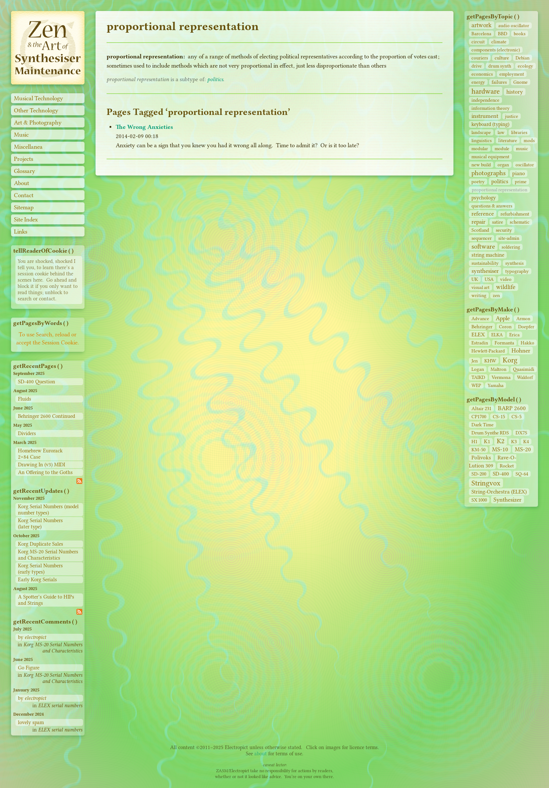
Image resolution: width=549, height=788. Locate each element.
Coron (505, 326)
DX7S (521, 432)
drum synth (499, 66)
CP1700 (478, 416)
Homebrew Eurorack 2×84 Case (40, 454)
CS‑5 (516, 416)
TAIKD (478, 377)
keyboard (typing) (490, 124)
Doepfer (526, 326)
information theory (490, 108)
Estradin (479, 343)
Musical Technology (38, 98)
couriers (479, 58)
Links (20, 231)
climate (498, 41)
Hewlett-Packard (488, 351)
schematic (520, 222)
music (522, 148)
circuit (478, 41)
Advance (480, 318)
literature (507, 140)
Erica (514, 334)
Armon (523, 318)
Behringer (481, 326)
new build (481, 164)
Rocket (507, 466)
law (501, 132)
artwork (481, 25)
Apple (503, 318)
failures (499, 82)
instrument (484, 115)
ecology (525, 66)
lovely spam (31, 722)
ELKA (497, 334)
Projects (23, 158)
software (483, 246)
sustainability (485, 263)
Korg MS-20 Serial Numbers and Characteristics (48, 555)
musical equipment (490, 156)
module (502, 148)
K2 (501, 441)
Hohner (521, 350)
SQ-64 (522, 474)
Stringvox (485, 483)
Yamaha (495, 385)
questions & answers (491, 206)
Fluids (24, 399)
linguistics (481, 140)
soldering (511, 247)
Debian (523, 58)
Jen (474, 361)
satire (497, 222)
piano (518, 173)
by (32, 637)
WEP (476, 385)
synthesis (514, 263)
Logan (477, 369)
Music (21, 134)
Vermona (501, 377)
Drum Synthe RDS (490, 432)
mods (529, 140)
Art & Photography (38, 122)
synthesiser (485, 270)
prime (521, 181)
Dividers (27, 433)
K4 (526, 441)
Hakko (527, 343)
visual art (480, 287)
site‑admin (508, 238)
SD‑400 (501, 474)
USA (489, 279)
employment (511, 74)
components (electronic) (495, 50)
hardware (485, 91)
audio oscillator (513, 25)
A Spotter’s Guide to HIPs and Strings (46, 600)
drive (476, 66)
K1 (487, 441)
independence (485, 100)
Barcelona (481, 33)
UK (474, 279)
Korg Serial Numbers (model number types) (48, 509)
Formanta (504, 343)
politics (499, 181)
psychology (483, 198)
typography (517, 271)
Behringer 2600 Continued (46, 416)
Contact (23, 195)
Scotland (480, 230)
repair (478, 221)
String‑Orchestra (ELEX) (499, 492)
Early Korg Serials (37, 579)
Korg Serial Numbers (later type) (40, 523)
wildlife (506, 286)
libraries (519, 132)
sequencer (481, 238)
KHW (490, 361)
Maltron (498, 369)
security (504, 230)
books (519, 33)
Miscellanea (28, 146)
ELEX (478, 334)
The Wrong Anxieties (144, 126)
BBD (502, 33)
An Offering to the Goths (45, 472)
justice (511, 116)
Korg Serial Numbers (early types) (40, 569)
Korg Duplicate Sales (40, 544)
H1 (474, 441)
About (21, 183)
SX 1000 (479, 500)
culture (502, 58)
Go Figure (28, 668)
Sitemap (24, 207)
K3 (514, 441)
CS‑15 (499, 416)
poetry (478, 181)
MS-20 (523, 449)
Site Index (26, 219)
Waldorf (525, 377)
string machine (487, 255)
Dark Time (482, 424)
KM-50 (478, 449)
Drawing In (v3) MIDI (41, 465)
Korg (510, 360)
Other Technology (36, 110)
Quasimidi (523, 369)
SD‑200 (478, 474)
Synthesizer (507, 499)
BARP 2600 (512, 408)
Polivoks (481, 458)
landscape (481, 132)
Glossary (24, 170)
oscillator (525, 164)
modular (479, 148)
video (506, 279)
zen (496, 295)
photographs (488, 173)
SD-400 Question (36, 382)
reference (482, 213)
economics (482, 74)
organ (503, 164)
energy (478, 82)
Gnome (520, 82)
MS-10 (500, 449)
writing (478, 295)
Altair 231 (481, 408)
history (514, 91)
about (260, 754)
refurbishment (514, 214)
